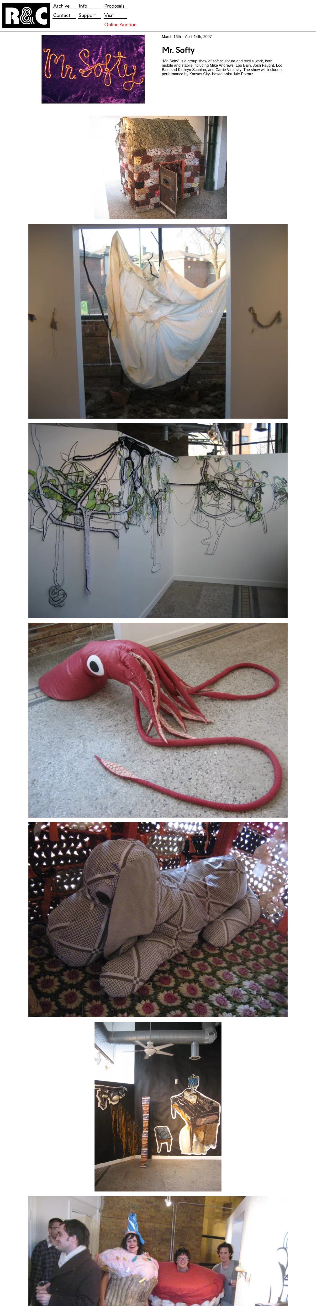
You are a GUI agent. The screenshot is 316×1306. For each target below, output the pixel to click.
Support (87, 15)
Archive (61, 6)
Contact (61, 15)
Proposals (114, 6)
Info (83, 6)
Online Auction (120, 24)
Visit (109, 15)
